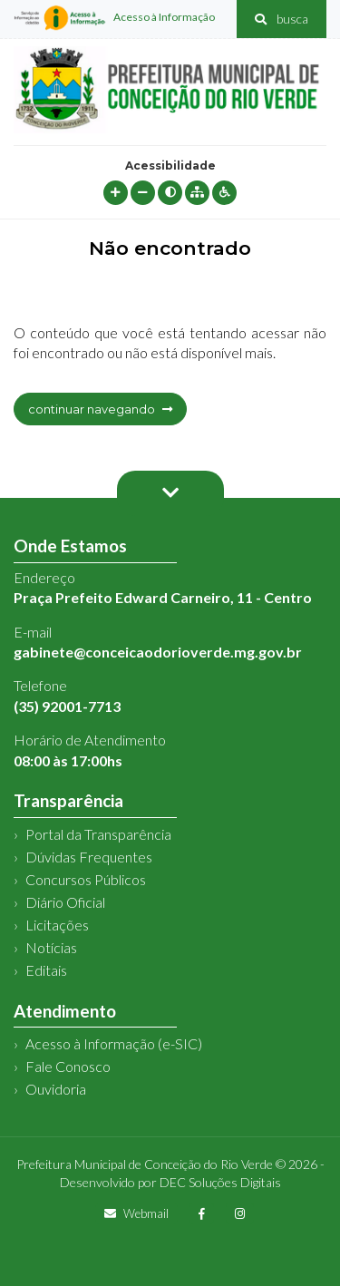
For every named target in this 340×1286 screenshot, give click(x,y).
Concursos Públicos (85, 879)
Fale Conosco (68, 1066)
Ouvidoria (55, 1088)
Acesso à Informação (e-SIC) (113, 1043)
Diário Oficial (65, 902)
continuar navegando (100, 409)
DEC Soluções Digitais (220, 1182)
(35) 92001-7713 (67, 706)
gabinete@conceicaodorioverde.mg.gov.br (158, 651)
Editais (46, 970)
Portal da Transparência (98, 834)
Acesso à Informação (114, 18)
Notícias (51, 947)
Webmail (136, 1213)
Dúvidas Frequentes (88, 856)
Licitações (57, 924)
